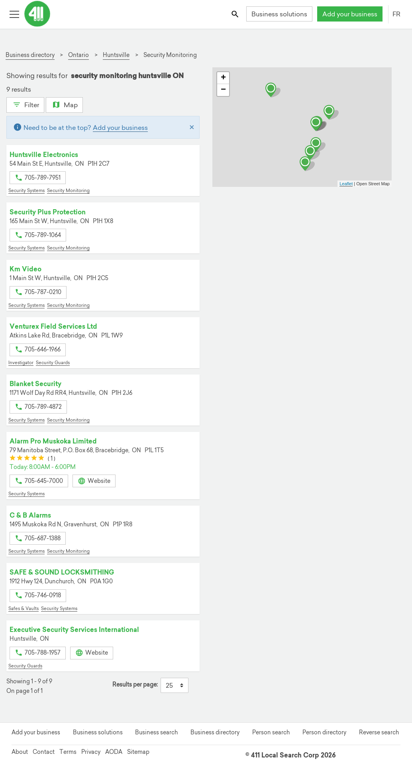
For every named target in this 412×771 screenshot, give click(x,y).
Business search (156, 732)
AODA (113, 751)
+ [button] (223, 78)
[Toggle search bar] (236, 14)
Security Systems (26, 190)
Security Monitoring (68, 190)
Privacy (90, 751)
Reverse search (379, 732)
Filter (25, 104)
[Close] (191, 127)
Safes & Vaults (23, 608)
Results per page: (135, 684)
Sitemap (138, 751)
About (20, 751)
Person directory (324, 732)
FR (396, 14)
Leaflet (346, 183)
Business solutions (279, 14)
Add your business (349, 14)
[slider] (27, 458)
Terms (68, 751)
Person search (271, 732)
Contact (44, 751)
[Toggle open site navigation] (14, 14)
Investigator (20, 362)
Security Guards (53, 362)
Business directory (214, 732)
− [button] (223, 90)
